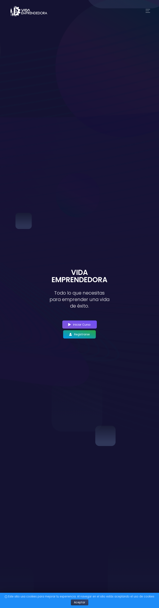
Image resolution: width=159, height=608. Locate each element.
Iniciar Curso (79, 324)
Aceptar (79, 602)
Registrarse (79, 334)
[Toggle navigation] (148, 11)
